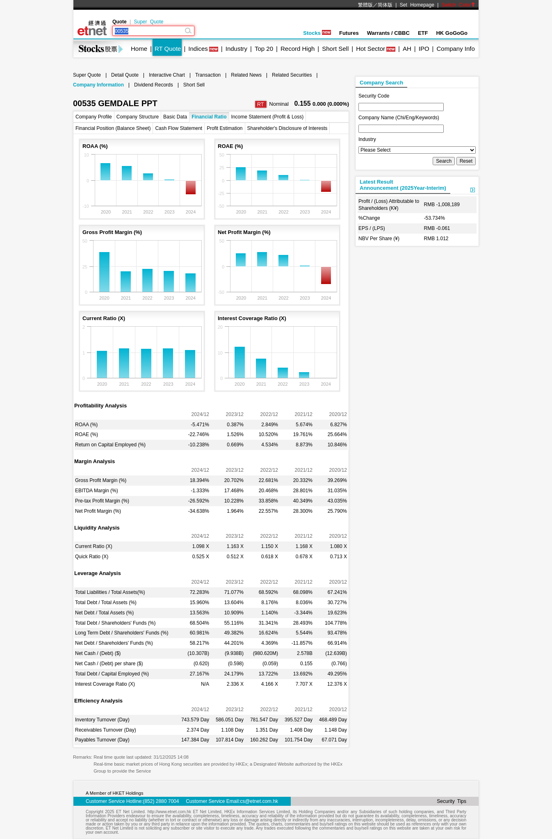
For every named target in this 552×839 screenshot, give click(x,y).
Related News (246, 75)
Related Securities (292, 75)
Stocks (317, 33)
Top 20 (264, 48)
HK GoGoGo (452, 33)
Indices (198, 48)
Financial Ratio (209, 117)
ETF (423, 33)
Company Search (381, 83)
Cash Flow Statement (178, 128)
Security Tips (451, 801)
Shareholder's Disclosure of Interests (287, 128)
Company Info (455, 48)
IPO (424, 48)
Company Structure (137, 117)
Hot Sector (370, 48)
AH (407, 48)
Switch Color (458, 5)
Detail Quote (125, 75)
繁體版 (365, 5)
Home (139, 48)
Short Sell (335, 48)
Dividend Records (153, 85)
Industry (236, 48)
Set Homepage (417, 5)
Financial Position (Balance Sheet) (113, 128)
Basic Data (175, 117)
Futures (349, 33)
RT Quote (168, 48)
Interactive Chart (167, 75)
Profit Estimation (224, 128)
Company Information (98, 85)
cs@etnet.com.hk (259, 801)
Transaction (208, 75)
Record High (298, 48)
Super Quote (148, 22)
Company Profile (93, 117)
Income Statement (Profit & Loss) (267, 117)
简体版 (385, 5)
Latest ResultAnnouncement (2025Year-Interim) (403, 185)
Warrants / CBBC (388, 33)
